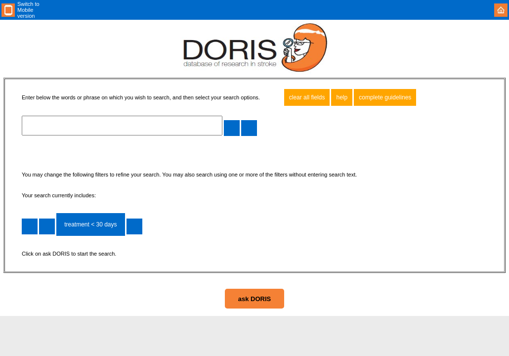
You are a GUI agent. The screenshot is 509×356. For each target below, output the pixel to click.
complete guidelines (385, 97)
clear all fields (307, 97)
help (341, 97)
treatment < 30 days (90, 224)
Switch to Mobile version (28, 10)
